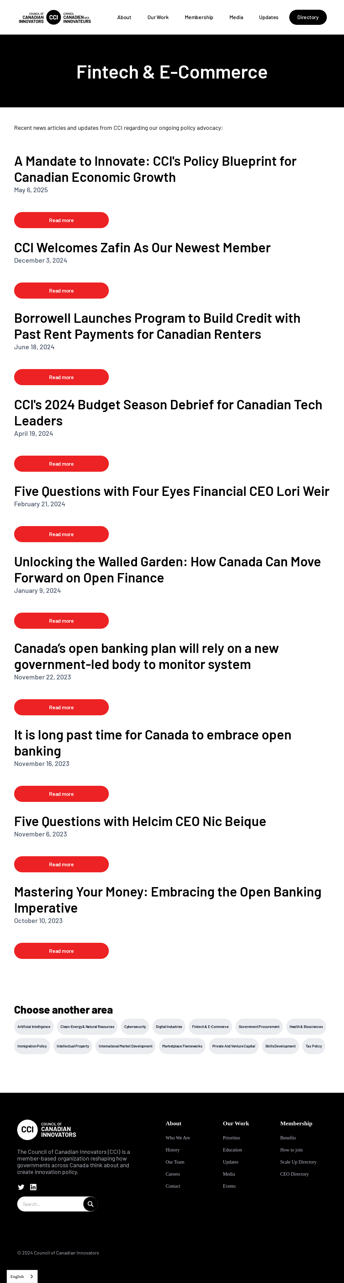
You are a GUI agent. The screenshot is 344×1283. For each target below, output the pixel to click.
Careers (173, 1174)
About (124, 17)
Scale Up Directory (298, 1162)
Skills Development (280, 1046)
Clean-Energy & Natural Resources (87, 1026)
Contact (173, 1186)
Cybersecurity (135, 1026)
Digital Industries (169, 1026)
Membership (199, 17)
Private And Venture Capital (233, 1046)
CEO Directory (294, 1174)
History (173, 1149)
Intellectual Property (73, 1046)
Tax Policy (314, 1046)
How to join (291, 1149)
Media (236, 17)
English (17, 1276)
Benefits (288, 1137)
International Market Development (125, 1046)
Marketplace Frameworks (182, 1046)
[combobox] (22, 1276)
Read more (61, 220)
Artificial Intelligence (33, 1026)
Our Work (158, 17)
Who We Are (178, 1137)
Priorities (231, 1137)
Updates (268, 17)
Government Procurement (259, 1026)
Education (232, 1149)
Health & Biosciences (306, 1026)
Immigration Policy (32, 1046)
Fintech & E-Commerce (210, 1026)
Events (229, 1186)
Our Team (175, 1162)
